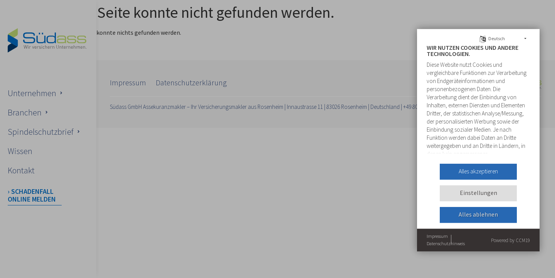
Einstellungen (478, 193)
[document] (478, 101)
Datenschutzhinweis (446, 244)
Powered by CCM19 (510, 240)
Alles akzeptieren (478, 171)
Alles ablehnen (478, 215)
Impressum (437, 236)
